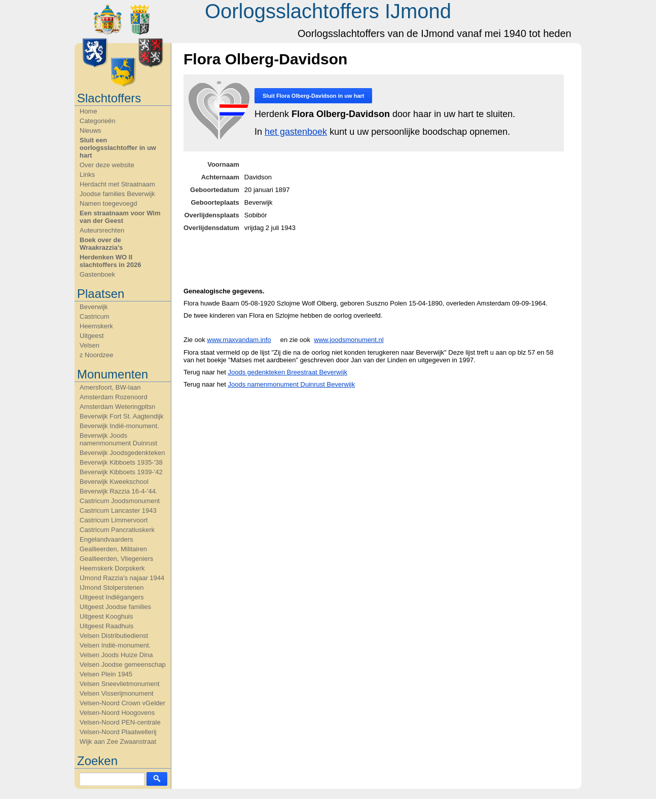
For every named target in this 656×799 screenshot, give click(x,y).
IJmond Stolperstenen (111, 587)
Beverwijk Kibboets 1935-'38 (121, 462)
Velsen (89, 345)
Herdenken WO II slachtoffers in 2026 (110, 261)
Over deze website (107, 165)
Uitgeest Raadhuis (106, 626)
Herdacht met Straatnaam (117, 184)
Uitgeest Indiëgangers (111, 597)
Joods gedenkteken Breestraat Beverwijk (287, 372)
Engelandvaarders (106, 539)
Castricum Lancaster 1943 (118, 510)
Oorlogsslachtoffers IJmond (328, 11)
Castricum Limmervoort (114, 520)
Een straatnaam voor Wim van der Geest (120, 216)
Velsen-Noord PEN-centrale (120, 722)
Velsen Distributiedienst (114, 635)
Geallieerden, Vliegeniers (116, 558)
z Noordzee (96, 355)
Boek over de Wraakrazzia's (101, 243)
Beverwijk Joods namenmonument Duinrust (118, 439)
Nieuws (90, 130)
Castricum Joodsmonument (120, 501)
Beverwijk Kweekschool (114, 481)
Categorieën (98, 121)
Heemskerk (96, 326)
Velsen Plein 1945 (106, 674)
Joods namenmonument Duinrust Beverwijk (291, 384)
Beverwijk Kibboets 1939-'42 (121, 472)
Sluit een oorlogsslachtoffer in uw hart (118, 147)
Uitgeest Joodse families (115, 607)
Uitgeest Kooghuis (106, 616)
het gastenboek (296, 132)
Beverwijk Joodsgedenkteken (122, 452)
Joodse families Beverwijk (117, 194)
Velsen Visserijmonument (117, 693)
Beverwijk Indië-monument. (119, 426)
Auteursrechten (102, 230)
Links (87, 174)
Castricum (95, 316)
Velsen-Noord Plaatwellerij (118, 732)
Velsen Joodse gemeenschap (123, 664)
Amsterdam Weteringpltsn (117, 406)
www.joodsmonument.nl (348, 340)
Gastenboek (97, 274)
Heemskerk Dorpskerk (112, 568)
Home (88, 111)
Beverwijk (94, 307)
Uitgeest (92, 335)
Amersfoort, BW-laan (110, 387)
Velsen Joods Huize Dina (116, 655)
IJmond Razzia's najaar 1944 (122, 578)
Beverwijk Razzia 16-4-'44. (119, 491)
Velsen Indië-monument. (115, 645)
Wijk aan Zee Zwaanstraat (118, 741)
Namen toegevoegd (108, 203)
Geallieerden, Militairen (113, 549)
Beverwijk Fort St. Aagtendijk (121, 416)
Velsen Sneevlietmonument (120, 684)
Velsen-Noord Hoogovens (117, 712)
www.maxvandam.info (239, 340)
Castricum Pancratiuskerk (117, 530)
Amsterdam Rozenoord (114, 397)
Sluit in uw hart (313, 96)
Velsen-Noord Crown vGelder (122, 703)
